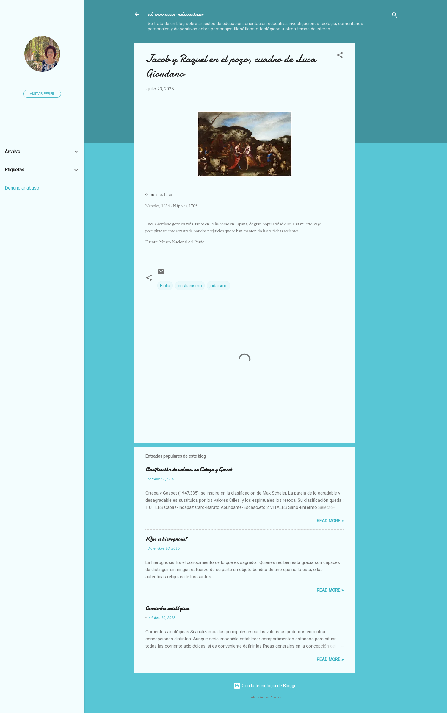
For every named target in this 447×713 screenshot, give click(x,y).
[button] (340, 56)
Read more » (330, 520)
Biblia (165, 285)
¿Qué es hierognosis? (166, 539)
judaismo (219, 285)
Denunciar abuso (22, 188)
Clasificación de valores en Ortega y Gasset (188, 469)
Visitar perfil (42, 94)
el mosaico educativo (175, 14)
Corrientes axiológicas (167, 608)
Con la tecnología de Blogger (265, 685)
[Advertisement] (403, 132)
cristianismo (190, 285)
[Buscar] (394, 16)
